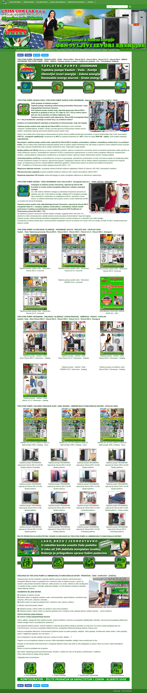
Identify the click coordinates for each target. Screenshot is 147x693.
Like (20, 55)
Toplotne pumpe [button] (15, 2)
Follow (37, 55)
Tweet (45, 55)
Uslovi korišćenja (127, 691)
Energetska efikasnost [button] (77, 2)
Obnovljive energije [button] (58, 2)
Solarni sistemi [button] (43, 2)
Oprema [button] (91, 2)
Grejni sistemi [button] (29, 2)
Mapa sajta (117, 691)
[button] (5, 29)
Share (28, 55)
